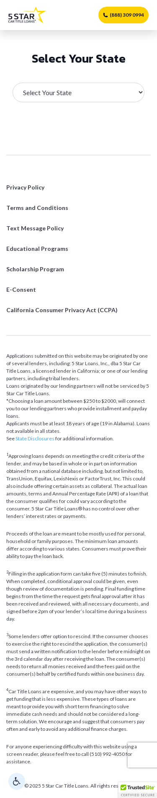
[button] (137, 790)
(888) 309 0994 (123, 15)
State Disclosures (34, 438)
